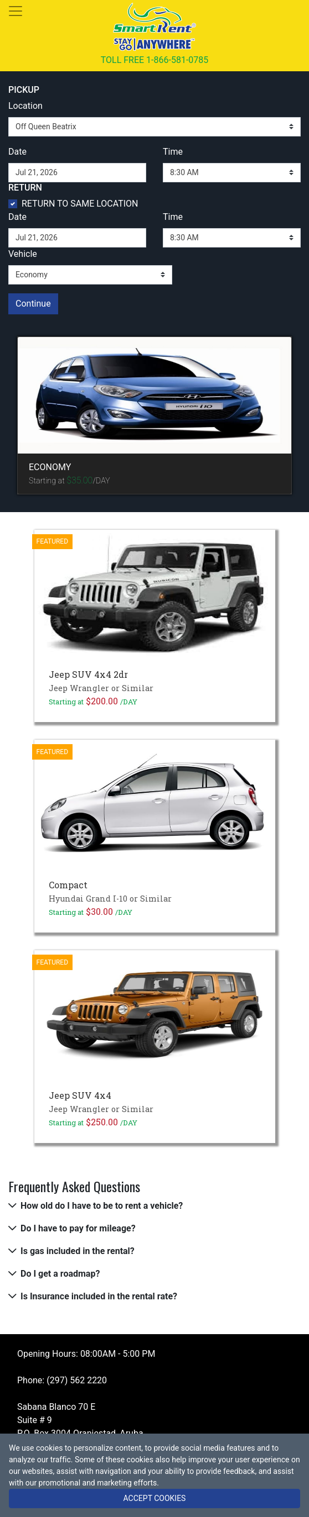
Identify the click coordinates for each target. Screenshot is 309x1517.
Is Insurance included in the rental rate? (98, 1296)
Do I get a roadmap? (60, 1273)
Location (25, 106)
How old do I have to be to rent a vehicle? (101, 1205)
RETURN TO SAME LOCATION (80, 203)
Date (17, 151)
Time (173, 151)
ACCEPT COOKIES (154, 1498)
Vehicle (22, 254)
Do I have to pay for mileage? (78, 1228)
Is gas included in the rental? (77, 1251)
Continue (33, 303)
